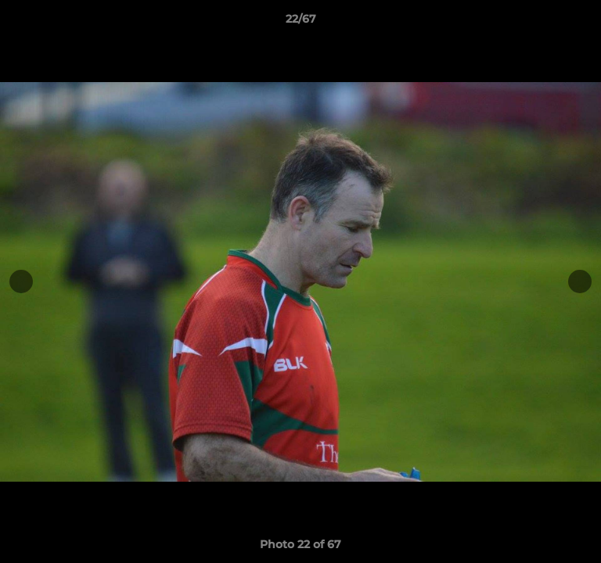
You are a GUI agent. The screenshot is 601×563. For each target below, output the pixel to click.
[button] (582, 23)
